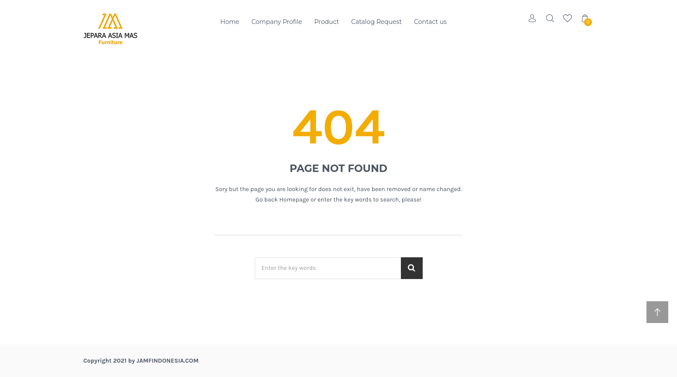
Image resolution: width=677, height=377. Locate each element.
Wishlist (567, 18)
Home (229, 22)
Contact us (430, 22)
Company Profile (276, 22)
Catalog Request (376, 22)
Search (550, 18)
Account (532, 18)
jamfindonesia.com (167, 360)
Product (327, 22)
